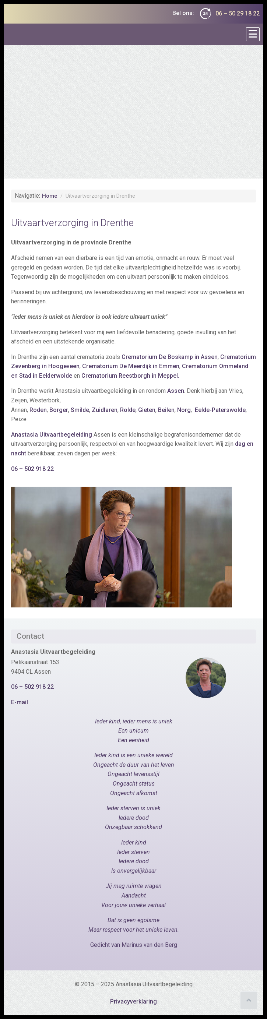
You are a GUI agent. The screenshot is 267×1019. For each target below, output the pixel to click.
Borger (58, 409)
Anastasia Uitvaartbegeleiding (52, 434)
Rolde (128, 409)
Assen (175, 390)
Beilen (166, 409)
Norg (184, 409)
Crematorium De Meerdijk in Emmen (130, 366)
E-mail (19, 702)
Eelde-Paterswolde (220, 409)
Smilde (80, 409)
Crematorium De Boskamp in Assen (170, 356)
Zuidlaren (104, 409)
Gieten (146, 409)
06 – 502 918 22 (33, 468)
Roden (38, 409)
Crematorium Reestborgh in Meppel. (130, 375)
